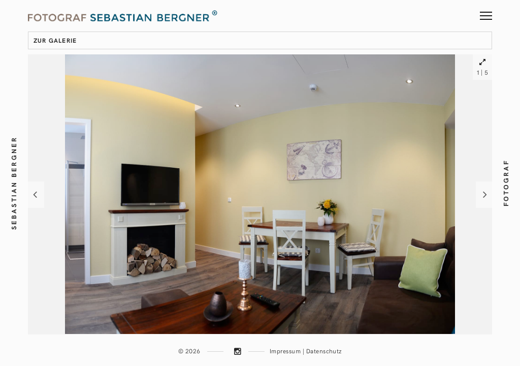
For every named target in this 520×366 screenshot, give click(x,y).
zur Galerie (55, 40)
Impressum (285, 351)
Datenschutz (324, 351)
